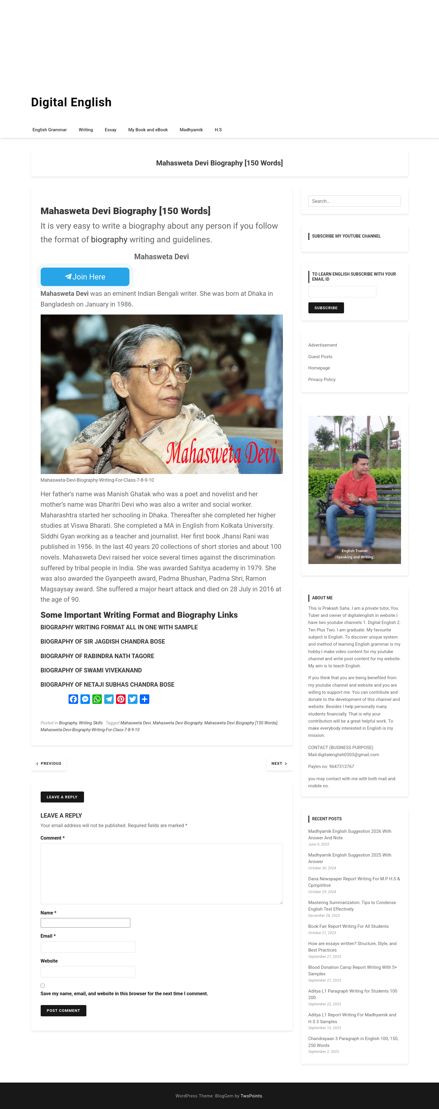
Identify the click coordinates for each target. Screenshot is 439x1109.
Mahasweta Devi (136, 723)
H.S (218, 129)
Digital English (71, 102)
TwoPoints (251, 1096)
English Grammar (50, 129)
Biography (68, 723)
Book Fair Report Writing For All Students (348, 926)
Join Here (85, 276)
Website (49, 961)
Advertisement (322, 345)
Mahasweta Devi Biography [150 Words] (240, 723)
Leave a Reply (62, 797)
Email (48, 936)
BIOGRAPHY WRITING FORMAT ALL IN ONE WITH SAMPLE (119, 627)
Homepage (319, 368)
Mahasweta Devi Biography (177, 723)
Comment (53, 838)
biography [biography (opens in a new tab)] (109, 239)
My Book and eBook (148, 129)
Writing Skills (91, 723)
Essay (110, 129)
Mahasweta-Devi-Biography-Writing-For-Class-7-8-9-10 (90, 729)
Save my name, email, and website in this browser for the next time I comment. (124, 993)
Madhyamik (191, 129)
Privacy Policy (322, 379)
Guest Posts (320, 356)
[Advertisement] (178, 41)
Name (49, 913)
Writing (86, 129)
